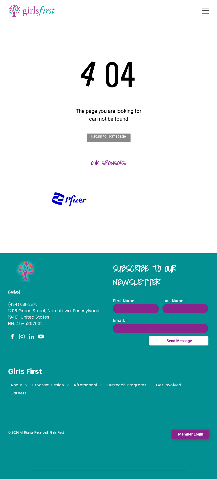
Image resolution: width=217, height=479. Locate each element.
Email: (119, 320)
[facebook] (12, 337)
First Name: (124, 300)
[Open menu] (205, 10)
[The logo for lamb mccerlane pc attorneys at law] (187, 199)
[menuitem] (19, 385)
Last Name (172, 300)
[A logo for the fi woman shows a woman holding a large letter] (108, 199)
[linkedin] (31, 337)
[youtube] (41, 337)
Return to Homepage (108, 136)
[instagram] (22, 337)
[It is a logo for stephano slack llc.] (148, 199)
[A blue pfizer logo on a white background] (69, 199)
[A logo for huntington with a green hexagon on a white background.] (29, 199)
